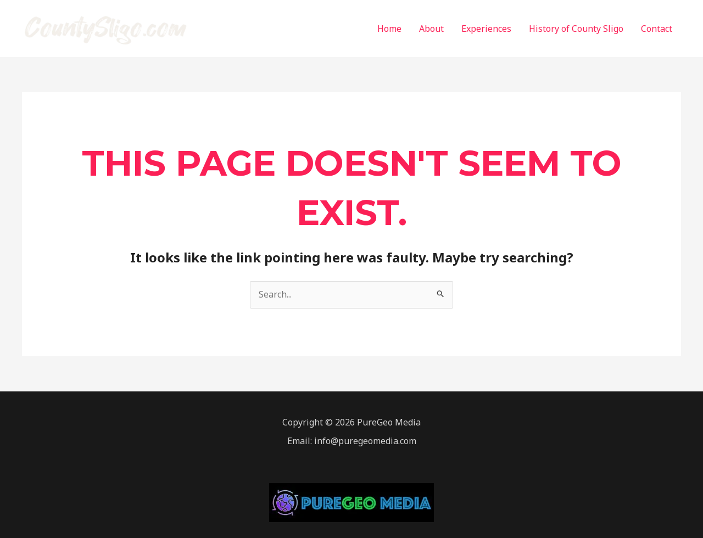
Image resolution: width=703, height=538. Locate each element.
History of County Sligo (576, 29)
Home (389, 29)
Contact (656, 29)
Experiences (486, 29)
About (431, 29)
